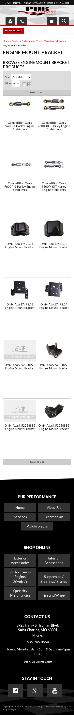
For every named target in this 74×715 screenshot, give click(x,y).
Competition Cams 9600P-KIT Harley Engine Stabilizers (54, 186)
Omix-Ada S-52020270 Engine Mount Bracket (20, 366)
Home (20, 507)
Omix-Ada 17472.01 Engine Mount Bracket (20, 245)
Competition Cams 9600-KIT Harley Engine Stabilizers (54, 126)
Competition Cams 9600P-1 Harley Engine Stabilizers (20, 186)
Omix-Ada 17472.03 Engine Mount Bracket (20, 306)
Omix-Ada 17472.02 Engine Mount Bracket (54, 245)
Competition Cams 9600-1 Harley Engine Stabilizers (20, 126)
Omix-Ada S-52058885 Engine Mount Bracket (20, 427)
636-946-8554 (38, 642)
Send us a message (37, 661)
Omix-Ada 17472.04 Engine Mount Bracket (54, 306)
